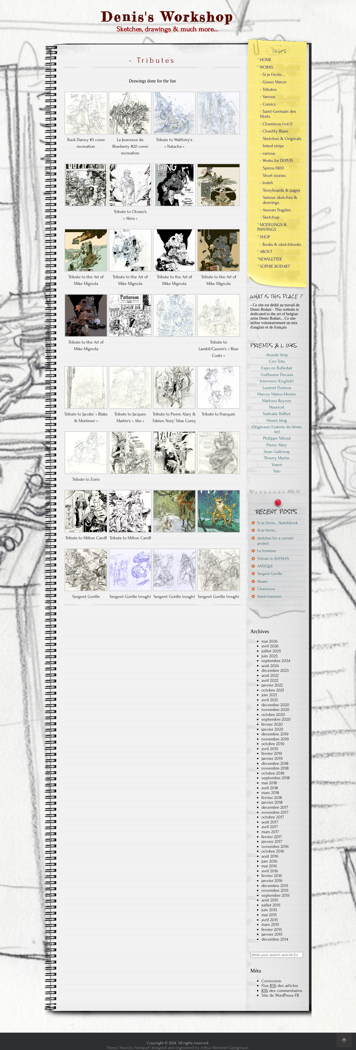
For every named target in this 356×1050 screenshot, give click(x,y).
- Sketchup (269, 217)
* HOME (264, 59)
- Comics (268, 104)
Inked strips (273, 145)
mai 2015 (269, 914)
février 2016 (271, 875)
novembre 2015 (274, 890)
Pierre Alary (276, 444)
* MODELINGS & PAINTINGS (272, 227)
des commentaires (281, 990)
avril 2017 (269, 826)
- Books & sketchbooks (280, 244)
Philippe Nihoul (277, 438)
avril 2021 (269, 699)
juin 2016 (269, 861)
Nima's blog (276, 420)
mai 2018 (269, 782)
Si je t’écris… (267, 530)
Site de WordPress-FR (280, 995)
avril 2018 (269, 787)
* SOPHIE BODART (273, 266)
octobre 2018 (272, 773)
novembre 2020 (275, 709)
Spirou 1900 (273, 168)
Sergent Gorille (269, 573)
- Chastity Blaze (274, 131)
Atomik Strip (277, 354)
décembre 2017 (274, 807)
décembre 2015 (274, 885)
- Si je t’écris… (272, 74)
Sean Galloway (277, 451)
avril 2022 (269, 680)
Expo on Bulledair (276, 367)
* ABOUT (264, 251)
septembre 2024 (275, 660)
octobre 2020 (273, 714)
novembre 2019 (275, 738)
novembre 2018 (275, 768)
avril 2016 (269, 870)
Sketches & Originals (282, 138)
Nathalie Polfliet (277, 413)
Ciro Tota (277, 361)
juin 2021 (269, 694)
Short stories (274, 175)
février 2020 (272, 724)
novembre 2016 (275, 846)
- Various (267, 96)
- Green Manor (273, 81)
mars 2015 (270, 924)
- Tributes (268, 89)
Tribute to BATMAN (273, 558)
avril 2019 (269, 748)
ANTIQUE (265, 566)
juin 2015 (269, 909)
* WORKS (265, 67)
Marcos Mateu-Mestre (276, 394)
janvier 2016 (272, 880)
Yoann (276, 464)
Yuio (276, 470)
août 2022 (270, 675)
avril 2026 (270, 645)
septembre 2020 (276, 719)
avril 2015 (269, 919)
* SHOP (263, 236)
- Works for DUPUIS (276, 160)
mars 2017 (270, 831)
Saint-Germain (269, 596)
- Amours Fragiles (275, 209)
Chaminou (266, 589)
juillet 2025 (271, 650)
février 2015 (271, 929)
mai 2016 (269, 865)
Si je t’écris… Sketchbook (277, 522)
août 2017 (269, 822)
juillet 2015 (270, 905)
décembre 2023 (275, 670)
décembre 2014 (274, 939)
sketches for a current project (275, 541)
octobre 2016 (272, 851)
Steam (262, 581)
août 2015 (269, 900)
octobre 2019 (272, 743)
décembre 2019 (274, 733)
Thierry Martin (277, 457)
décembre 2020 (275, 704)
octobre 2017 (272, 817)
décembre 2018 (274, 763)
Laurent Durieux (277, 387)
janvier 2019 (272, 758)
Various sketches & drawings (280, 200)
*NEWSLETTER (269, 259)
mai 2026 (269, 641)
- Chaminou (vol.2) (276, 123)
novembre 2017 (274, 812)
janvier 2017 (271, 841)
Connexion (271, 980)
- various (267, 153)
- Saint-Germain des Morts (278, 114)
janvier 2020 (272, 729)
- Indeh (266, 182)
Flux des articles (279, 985)
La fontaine (266, 550)
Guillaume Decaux (277, 374)
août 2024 (270, 665)
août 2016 (269, 856)
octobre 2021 (272, 690)
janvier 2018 (272, 802)
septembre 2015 (275, 895)
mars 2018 (270, 792)
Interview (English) (277, 381)
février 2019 (271, 753)
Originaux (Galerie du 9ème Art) (277, 429)
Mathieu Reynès (276, 400)
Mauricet (277, 407)
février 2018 (271, 797)
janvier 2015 (271, 934)
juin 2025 (269, 655)
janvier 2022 (272, 685)
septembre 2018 (275, 777)
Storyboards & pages (281, 190)
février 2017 (271, 836)
